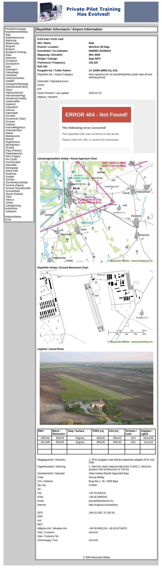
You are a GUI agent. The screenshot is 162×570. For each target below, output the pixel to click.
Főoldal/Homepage (15, 29)
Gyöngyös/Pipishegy (17, 84)
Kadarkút (10, 104)
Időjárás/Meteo (13, 216)
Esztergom (11, 69)
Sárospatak (12, 167)
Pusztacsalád (13, 162)
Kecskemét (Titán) (16, 118)
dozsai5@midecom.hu (101, 500)
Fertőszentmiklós (15, 78)
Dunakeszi (11, 60)
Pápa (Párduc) (13, 150)
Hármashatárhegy (15, 95)
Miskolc (10, 139)
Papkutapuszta (14, 153)
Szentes (10, 179)
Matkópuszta (13, 136)
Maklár (9, 133)
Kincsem (10, 121)
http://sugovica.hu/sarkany (103, 504)
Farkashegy (12, 72)
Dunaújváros (12, 63)
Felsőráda (11, 75)
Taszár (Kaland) (14, 194)
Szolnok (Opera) (15, 185)
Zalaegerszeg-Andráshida (13, 207)
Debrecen (11, 57)
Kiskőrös (10, 124)
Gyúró (9, 89)
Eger (8, 66)
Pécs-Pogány (13, 156)
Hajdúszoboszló (14, 92)
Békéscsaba (12, 43)
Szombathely (13, 191)
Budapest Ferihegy (16, 52)
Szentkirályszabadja (17, 182)
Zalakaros (11, 211)
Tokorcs (10, 199)
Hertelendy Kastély (16, 98)
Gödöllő (10, 81)
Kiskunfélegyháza (15, 127)
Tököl (9, 196)
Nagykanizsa (13, 141)
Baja (8, 34)
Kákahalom (12, 107)
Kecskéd (10, 115)
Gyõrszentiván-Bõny (17, 86)
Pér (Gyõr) (11, 159)
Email (8, 219)
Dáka (8, 55)
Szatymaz (11, 173)
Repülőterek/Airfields (16, 31)
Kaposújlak (12, 112)
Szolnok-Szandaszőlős (18, 188)
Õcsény (10, 147)
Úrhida (9, 202)
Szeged (10, 176)
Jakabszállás (13, 101)
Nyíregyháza (12, 144)
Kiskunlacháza (13, 130)
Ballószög (11, 40)
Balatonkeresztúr (15, 37)
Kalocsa (10, 110)
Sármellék (11, 165)
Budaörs (10, 49)
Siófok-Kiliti (12, 170)
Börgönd (10, 46)
